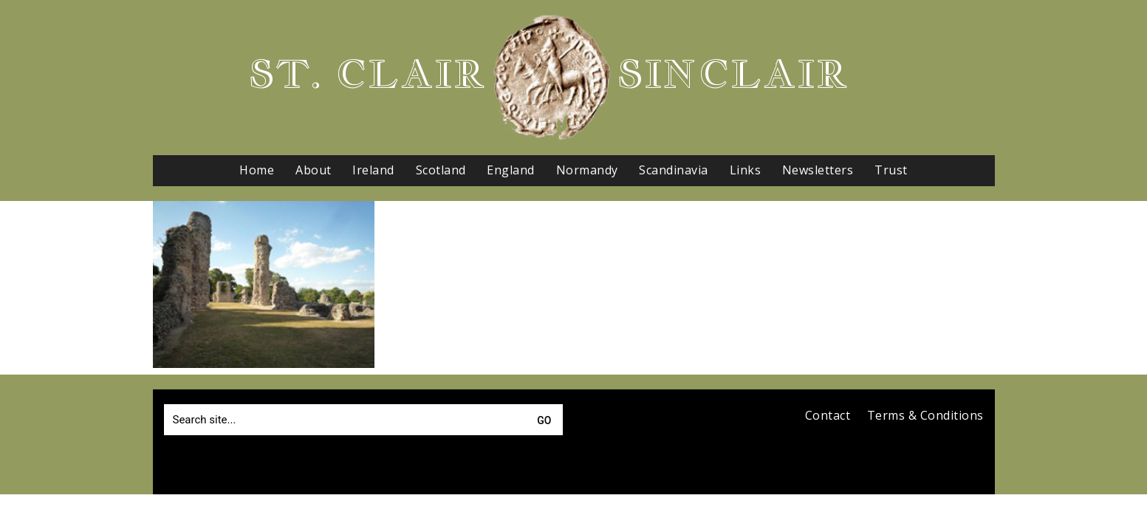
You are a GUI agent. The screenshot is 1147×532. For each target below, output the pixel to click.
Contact (828, 415)
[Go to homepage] (552, 77)
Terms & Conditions (925, 415)
